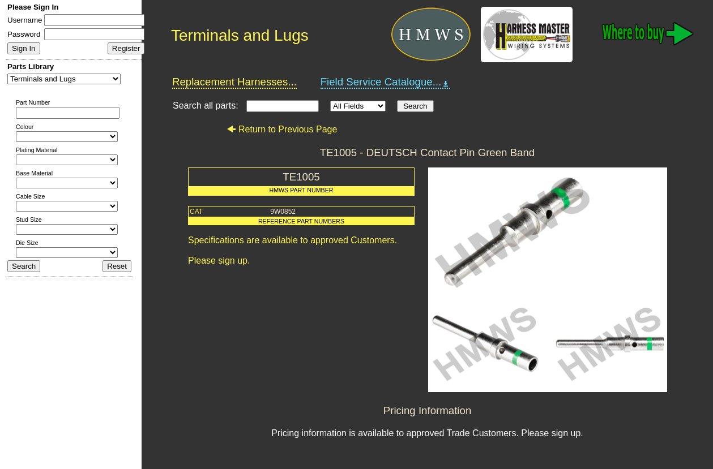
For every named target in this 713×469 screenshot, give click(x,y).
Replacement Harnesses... (234, 82)
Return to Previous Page (282, 129)
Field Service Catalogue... (386, 82)
